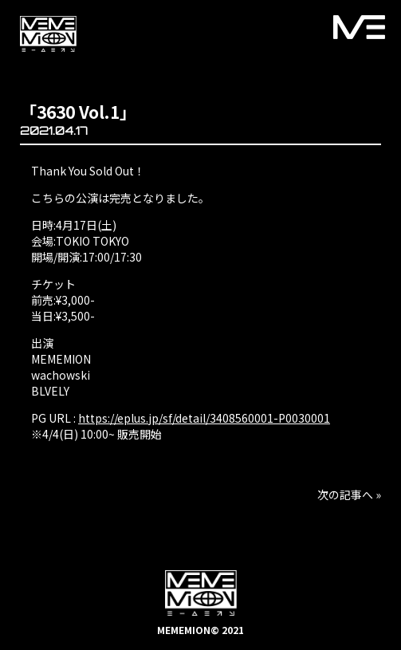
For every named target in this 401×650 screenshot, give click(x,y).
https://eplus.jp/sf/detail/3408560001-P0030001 (204, 418)
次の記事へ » (349, 494)
